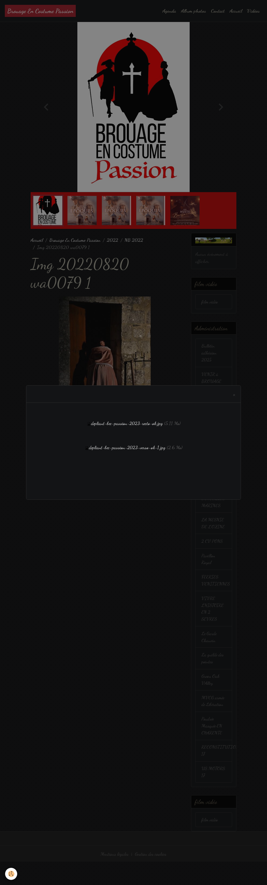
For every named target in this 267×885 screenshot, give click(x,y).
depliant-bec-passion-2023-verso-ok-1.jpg (127, 447)
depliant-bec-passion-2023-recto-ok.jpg (127, 423)
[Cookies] (11, 874)
